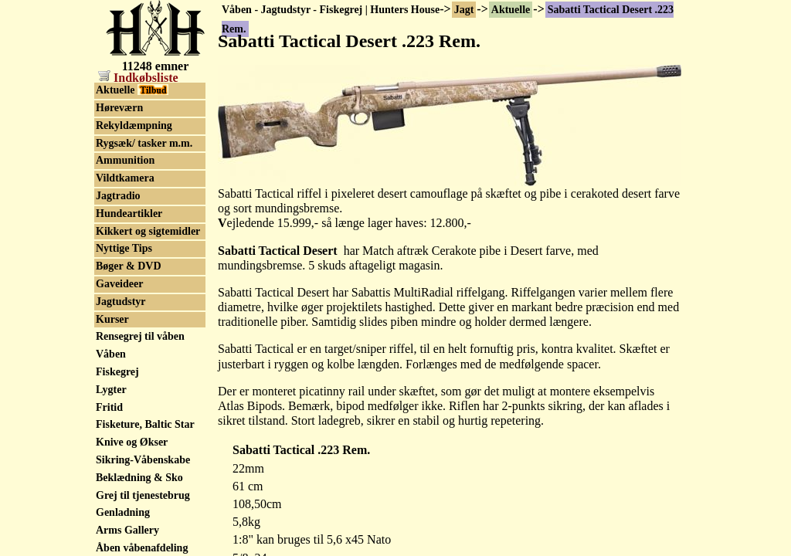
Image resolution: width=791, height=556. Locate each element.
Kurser (112, 319)
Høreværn (119, 108)
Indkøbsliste (138, 77)
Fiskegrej (117, 372)
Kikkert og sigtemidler (148, 231)
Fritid (109, 407)
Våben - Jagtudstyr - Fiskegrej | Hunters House (331, 9)
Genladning (123, 512)
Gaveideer (119, 284)
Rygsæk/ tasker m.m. (144, 143)
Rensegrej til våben (140, 336)
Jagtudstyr (121, 301)
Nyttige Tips (124, 248)
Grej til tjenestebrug (143, 495)
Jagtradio (118, 196)
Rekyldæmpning (134, 125)
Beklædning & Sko (139, 477)
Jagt (464, 9)
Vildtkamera (125, 178)
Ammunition (125, 160)
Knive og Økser (132, 442)
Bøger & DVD (128, 266)
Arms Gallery (127, 530)
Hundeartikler (129, 213)
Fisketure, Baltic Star (145, 424)
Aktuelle (511, 9)
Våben (111, 354)
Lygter (111, 389)
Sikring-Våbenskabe (143, 460)
